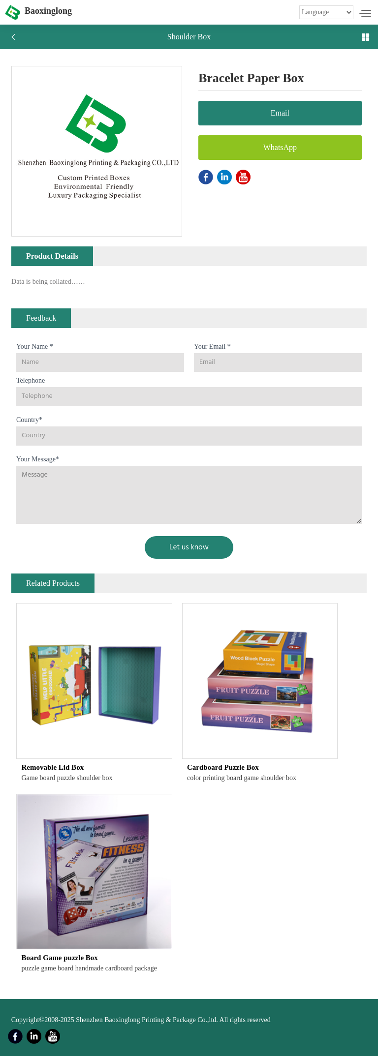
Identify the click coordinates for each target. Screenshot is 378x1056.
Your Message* (37, 459)
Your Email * (212, 346)
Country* (29, 419)
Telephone (30, 380)
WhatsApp (280, 147)
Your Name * (34, 346)
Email (280, 113)
